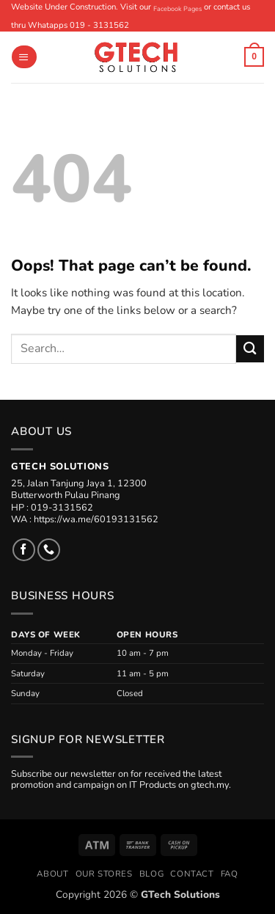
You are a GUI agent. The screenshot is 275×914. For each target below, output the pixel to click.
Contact (191, 874)
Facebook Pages (177, 8)
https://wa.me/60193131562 (96, 519)
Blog (151, 874)
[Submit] (250, 348)
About (52, 874)
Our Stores (104, 874)
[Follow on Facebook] (23, 549)
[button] (24, 56)
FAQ (229, 874)
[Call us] (48, 549)
